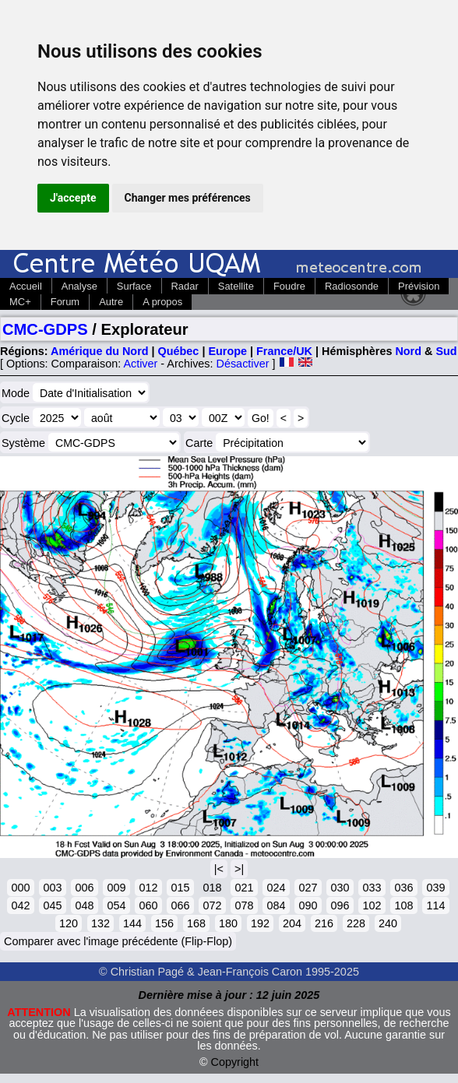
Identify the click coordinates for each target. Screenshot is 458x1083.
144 (132, 923)
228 (356, 923)
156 (164, 923)
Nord (408, 351)
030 (339, 887)
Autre (111, 302)
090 (307, 905)
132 (100, 923)
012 (148, 887)
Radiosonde (352, 286)
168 (196, 923)
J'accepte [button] (73, 198)
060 (148, 905)
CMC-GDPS (45, 329)
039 (435, 887)
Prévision (418, 286)
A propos (162, 302)
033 (371, 887)
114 (435, 905)
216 (324, 923)
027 (307, 887)
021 (243, 887)
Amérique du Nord (100, 351)
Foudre (289, 286)
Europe (227, 351)
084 (275, 905)
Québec (178, 351)
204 (292, 923)
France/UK (284, 351)
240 (388, 923)
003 (52, 887)
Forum (65, 302)
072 (212, 905)
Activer (140, 363)
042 (20, 905)
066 (180, 905)
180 (228, 923)
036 (403, 887)
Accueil (25, 286)
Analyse (79, 286)
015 (180, 887)
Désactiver (243, 363)
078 (243, 905)
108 (403, 905)
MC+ (20, 302)
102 (371, 905)
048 (84, 905)
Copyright (235, 1062)
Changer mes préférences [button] (188, 198)
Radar (185, 286)
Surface (134, 286)
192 (260, 923)
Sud (445, 351)
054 (116, 905)
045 (52, 905)
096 (339, 905)
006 (84, 887)
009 (116, 887)
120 (68, 923)
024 (275, 887)
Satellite (236, 286)
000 (20, 887)
